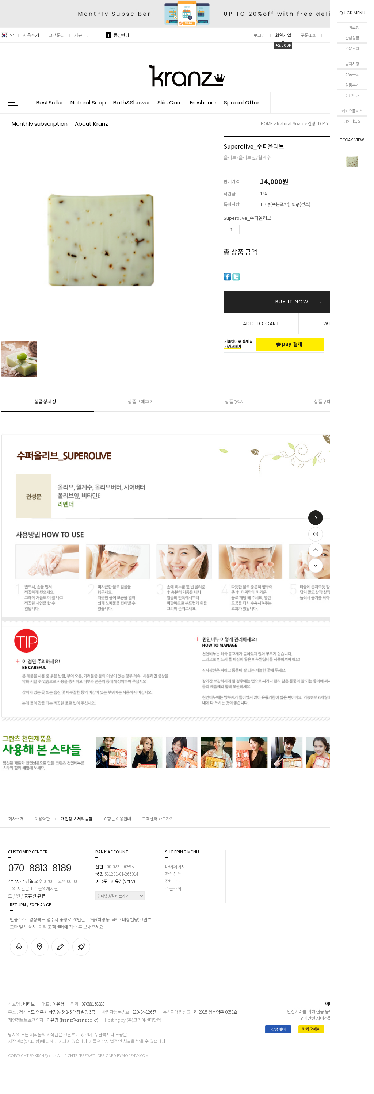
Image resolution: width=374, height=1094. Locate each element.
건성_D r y (319, 123)
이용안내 (352, 95)
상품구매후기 (140, 401)
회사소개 (15, 818)
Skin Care (170, 102)
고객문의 (57, 35)
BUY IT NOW (292, 301)
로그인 (259, 35)
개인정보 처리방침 (76, 818)
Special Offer (241, 102)
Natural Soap (88, 102)
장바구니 (173, 881)
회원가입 (283, 35)
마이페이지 (175, 866)
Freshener (203, 102)
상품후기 (352, 85)
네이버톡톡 (352, 121)
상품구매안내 (327, 401)
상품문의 (352, 74)
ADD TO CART (261, 323)
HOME (267, 123)
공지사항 (352, 63)
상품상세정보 (47, 401)
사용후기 (31, 35)
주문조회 (352, 48)
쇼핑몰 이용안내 (117, 818)
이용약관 (42, 818)
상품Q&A (234, 401)
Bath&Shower (131, 102)
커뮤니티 (82, 35)
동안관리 (117, 35)
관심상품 (352, 38)
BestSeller (49, 102)
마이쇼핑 (352, 27)
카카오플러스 (352, 111)
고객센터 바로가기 (158, 818)
